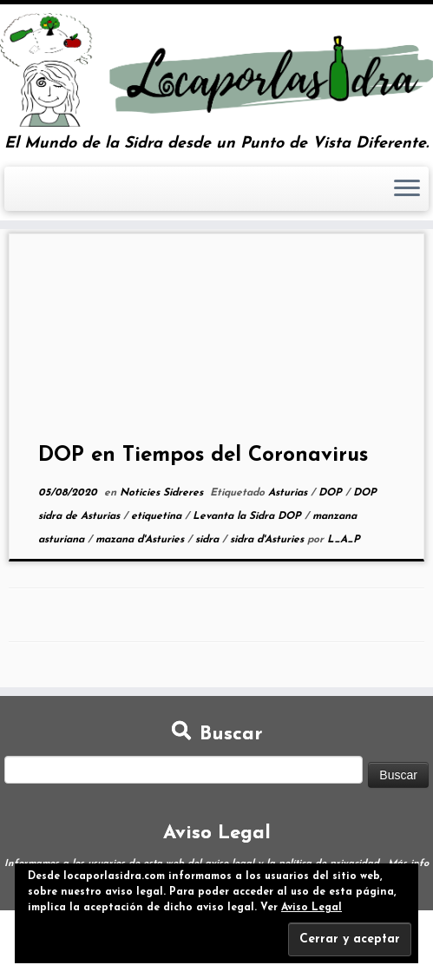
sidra (208, 540)
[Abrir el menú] (407, 189)
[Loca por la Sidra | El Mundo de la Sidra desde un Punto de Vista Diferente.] (216, 70)
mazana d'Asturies (141, 540)
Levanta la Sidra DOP (249, 516)
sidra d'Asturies (268, 540)
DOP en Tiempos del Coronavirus (203, 455)
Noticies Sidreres (163, 493)
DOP (331, 493)
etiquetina (158, 516)
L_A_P (343, 540)
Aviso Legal (311, 908)
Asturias (289, 493)
